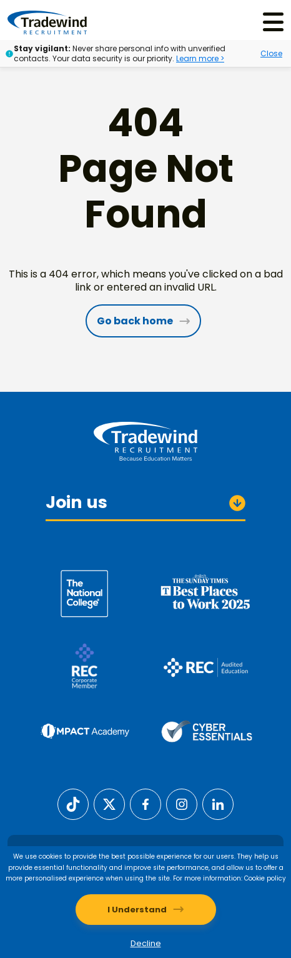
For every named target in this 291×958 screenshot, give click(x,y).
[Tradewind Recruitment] (47, 22)
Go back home (135, 321)
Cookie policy (265, 878)
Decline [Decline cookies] (146, 943)
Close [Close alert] (271, 53)
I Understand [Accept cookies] (137, 910)
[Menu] (273, 22)
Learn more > (200, 58)
